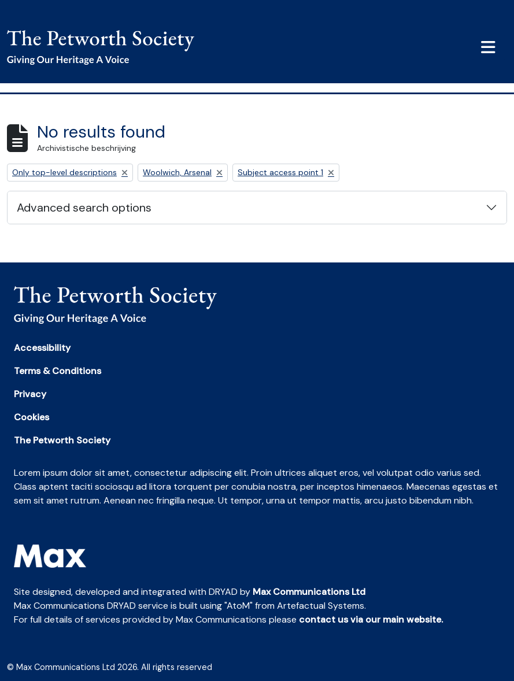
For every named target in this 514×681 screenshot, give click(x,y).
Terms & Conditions (57, 371)
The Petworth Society (62, 440)
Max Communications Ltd (309, 592)
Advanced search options (84, 207)
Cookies (31, 417)
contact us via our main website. (371, 619)
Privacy (30, 394)
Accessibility (42, 348)
